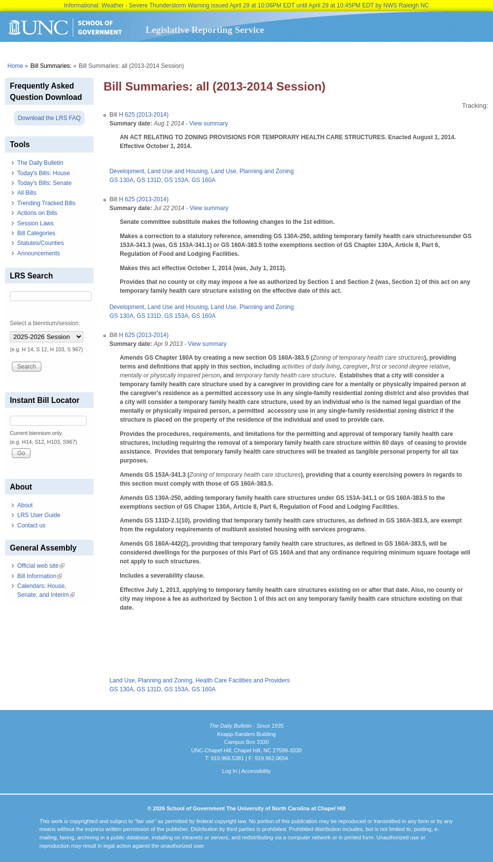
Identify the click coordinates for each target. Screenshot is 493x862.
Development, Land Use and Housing (158, 171)
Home (15, 65)
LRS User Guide (38, 515)
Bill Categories (36, 233)
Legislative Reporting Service (204, 30)
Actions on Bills (37, 213)
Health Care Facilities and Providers (243, 680)
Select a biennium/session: (45, 323)
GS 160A (204, 180)
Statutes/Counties (40, 243)
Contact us (31, 525)
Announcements (38, 253)
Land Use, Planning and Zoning (252, 171)
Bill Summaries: (51, 65)
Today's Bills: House (43, 173)
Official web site (41, 565)
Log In (229, 771)
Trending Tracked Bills (46, 203)
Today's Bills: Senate (44, 183)
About (25, 505)
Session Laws (35, 223)
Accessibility (256, 771)
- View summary (206, 123)
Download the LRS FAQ (49, 118)
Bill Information (39, 576)
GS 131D (149, 180)
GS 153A (176, 180)
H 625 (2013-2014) (144, 114)
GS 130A (121, 180)
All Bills (26, 192)
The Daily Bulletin (40, 162)
